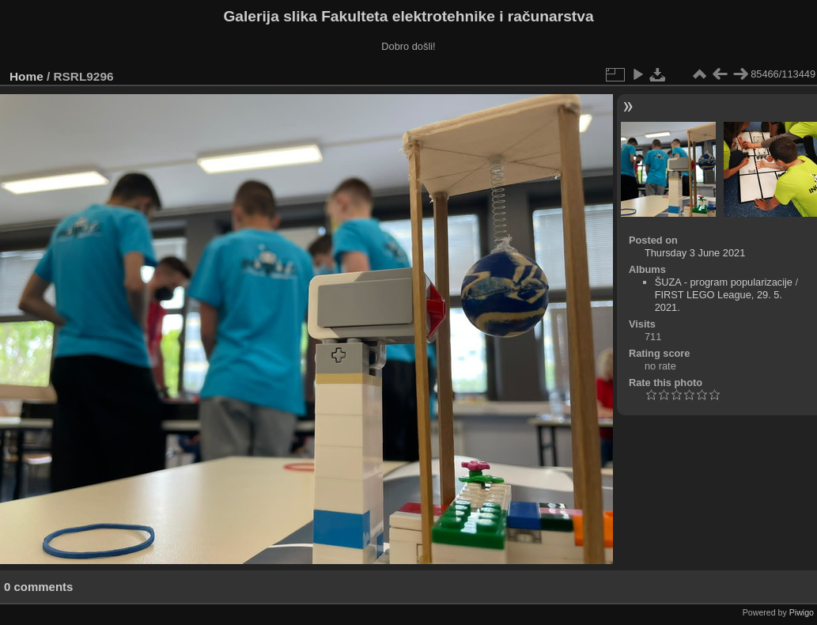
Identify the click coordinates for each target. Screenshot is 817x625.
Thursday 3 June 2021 (695, 253)
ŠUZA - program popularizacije (723, 282)
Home (26, 76)
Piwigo (801, 612)
